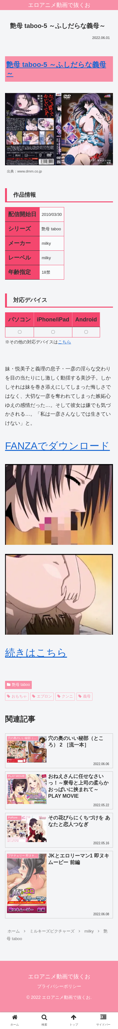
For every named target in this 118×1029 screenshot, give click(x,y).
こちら (64, 341)
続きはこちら (36, 652)
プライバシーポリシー (59, 986)
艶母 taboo (18, 684)
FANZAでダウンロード (57, 446)
